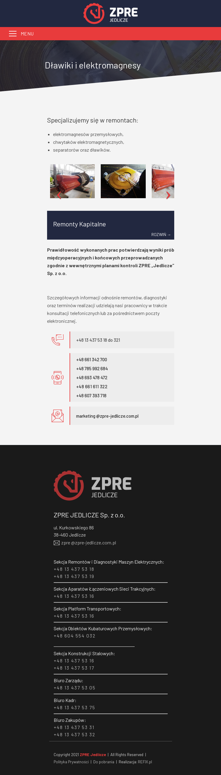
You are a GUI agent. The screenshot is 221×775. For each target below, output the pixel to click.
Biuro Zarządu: (68, 680)
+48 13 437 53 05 (75, 687)
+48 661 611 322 (92, 386)
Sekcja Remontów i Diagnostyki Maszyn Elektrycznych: (109, 562)
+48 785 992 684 (92, 368)
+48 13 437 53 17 (74, 668)
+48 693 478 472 (91, 377)
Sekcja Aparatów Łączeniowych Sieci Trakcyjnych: (105, 589)
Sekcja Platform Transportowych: (87, 608)
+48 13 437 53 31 (74, 727)
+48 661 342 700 (91, 359)
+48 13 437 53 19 (74, 576)
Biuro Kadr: (65, 700)
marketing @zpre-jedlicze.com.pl (107, 415)
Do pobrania (103, 761)
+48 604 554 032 (75, 635)
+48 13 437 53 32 (74, 734)
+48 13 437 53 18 (74, 569)
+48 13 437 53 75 (74, 707)
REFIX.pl (145, 761)
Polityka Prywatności (71, 761)
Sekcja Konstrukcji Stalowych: (84, 653)
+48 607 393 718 (91, 395)
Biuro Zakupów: (70, 720)
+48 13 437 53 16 (74, 596)
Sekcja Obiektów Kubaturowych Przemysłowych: (103, 628)
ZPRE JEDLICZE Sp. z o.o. (89, 514)
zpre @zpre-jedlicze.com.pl (85, 542)
